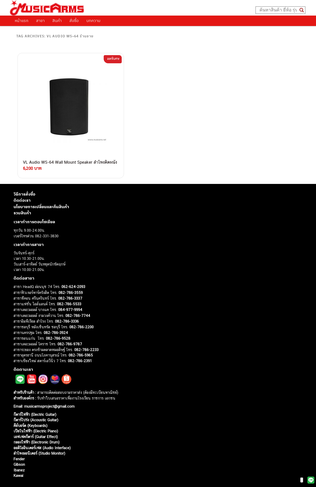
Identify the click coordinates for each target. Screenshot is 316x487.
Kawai (18, 462)
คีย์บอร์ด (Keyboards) (30, 412)
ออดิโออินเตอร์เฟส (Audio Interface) (42, 434)
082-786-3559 (71, 279)
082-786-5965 (81, 341)
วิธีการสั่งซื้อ (24, 180)
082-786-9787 (70, 330)
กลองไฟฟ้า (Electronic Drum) (36, 428)
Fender (19, 445)
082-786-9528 (58, 324)
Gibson (19, 450)
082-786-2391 (80, 347)
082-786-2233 (86, 336)
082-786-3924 (56, 319)
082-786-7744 (77, 302)
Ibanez (19, 456)
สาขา (40, 20)
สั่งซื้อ (74, 20)
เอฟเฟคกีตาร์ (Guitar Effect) (36, 423)
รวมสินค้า (22, 199)
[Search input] (278, 10)
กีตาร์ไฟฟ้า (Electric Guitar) (35, 400)
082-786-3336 (67, 307)
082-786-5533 (69, 290)
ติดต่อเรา (22, 186)
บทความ (93, 20)
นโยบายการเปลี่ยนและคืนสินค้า (41, 193)
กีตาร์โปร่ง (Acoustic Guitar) (36, 406)
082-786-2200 (81, 313)
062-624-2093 (73, 273)
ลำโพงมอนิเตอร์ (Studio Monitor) (39, 439)
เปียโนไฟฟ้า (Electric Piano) (36, 417)
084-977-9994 (70, 296)
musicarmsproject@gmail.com (49, 392)
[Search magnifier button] (301, 10)
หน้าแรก (21, 20)
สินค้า (57, 20)
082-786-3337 (70, 284)
